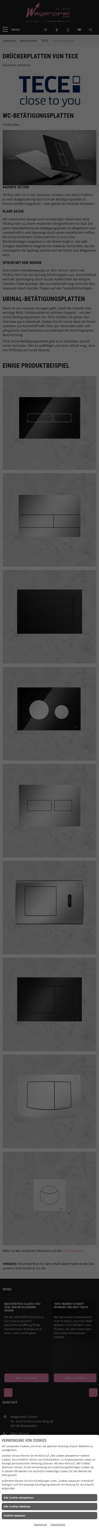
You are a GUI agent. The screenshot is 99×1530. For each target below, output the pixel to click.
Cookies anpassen (14, 1515)
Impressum (40, 1524)
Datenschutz (58, 1524)
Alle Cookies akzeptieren (18, 1497)
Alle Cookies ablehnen (17, 1506)
